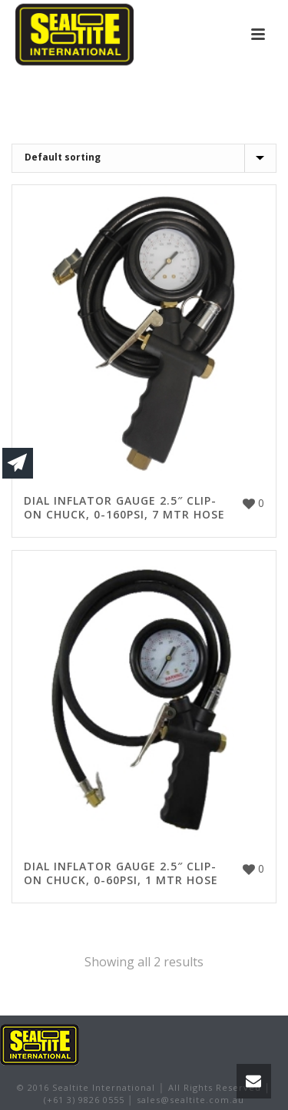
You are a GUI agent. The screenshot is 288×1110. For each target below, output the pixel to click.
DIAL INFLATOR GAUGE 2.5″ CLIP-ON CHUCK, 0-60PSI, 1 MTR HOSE (121, 873)
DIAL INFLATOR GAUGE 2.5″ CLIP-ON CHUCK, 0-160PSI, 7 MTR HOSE (124, 507)
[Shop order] (144, 158)
